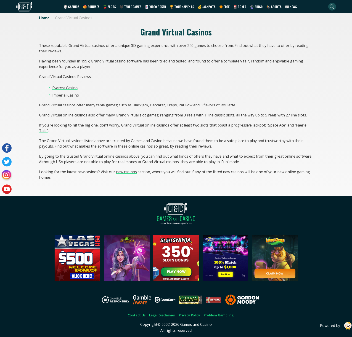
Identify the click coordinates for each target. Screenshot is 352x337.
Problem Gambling (218, 315)
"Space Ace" (276, 125)
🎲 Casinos (71, 6)
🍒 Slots (109, 6)
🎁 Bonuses (91, 6)
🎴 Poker (239, 6)
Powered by (336, 326)
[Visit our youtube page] (7, 189)
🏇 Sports (273, 6)
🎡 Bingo (256, 6)
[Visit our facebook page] (7, 148)
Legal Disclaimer (162, 315)
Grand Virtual (127, 115)
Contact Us (137, 315)
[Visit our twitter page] (7, 162)
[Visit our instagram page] (7, 175)
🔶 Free (224, 6)
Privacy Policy (189, 315)
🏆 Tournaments (182, 6)
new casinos (126, 171)
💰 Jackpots (206, 6)
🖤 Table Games (130, 6)
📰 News (291, 6)
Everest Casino (65, 87)
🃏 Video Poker (155, 6)
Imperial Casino (65, 95)
